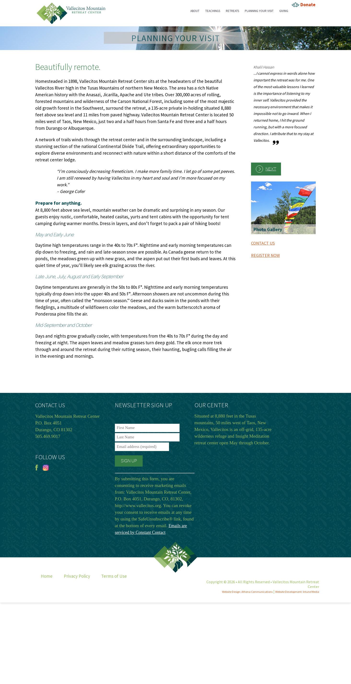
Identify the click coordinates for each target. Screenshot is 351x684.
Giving (283, 11)
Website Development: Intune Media (297, 592)
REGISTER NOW (265, 255)
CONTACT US (263, 243)
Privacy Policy (77, 576)
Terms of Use (114, 576)
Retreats (232, 11)
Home (47, 576)
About (194, 11)
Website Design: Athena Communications (247, 592)
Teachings (212, 11)
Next (270, 169)
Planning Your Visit (259, 11)
